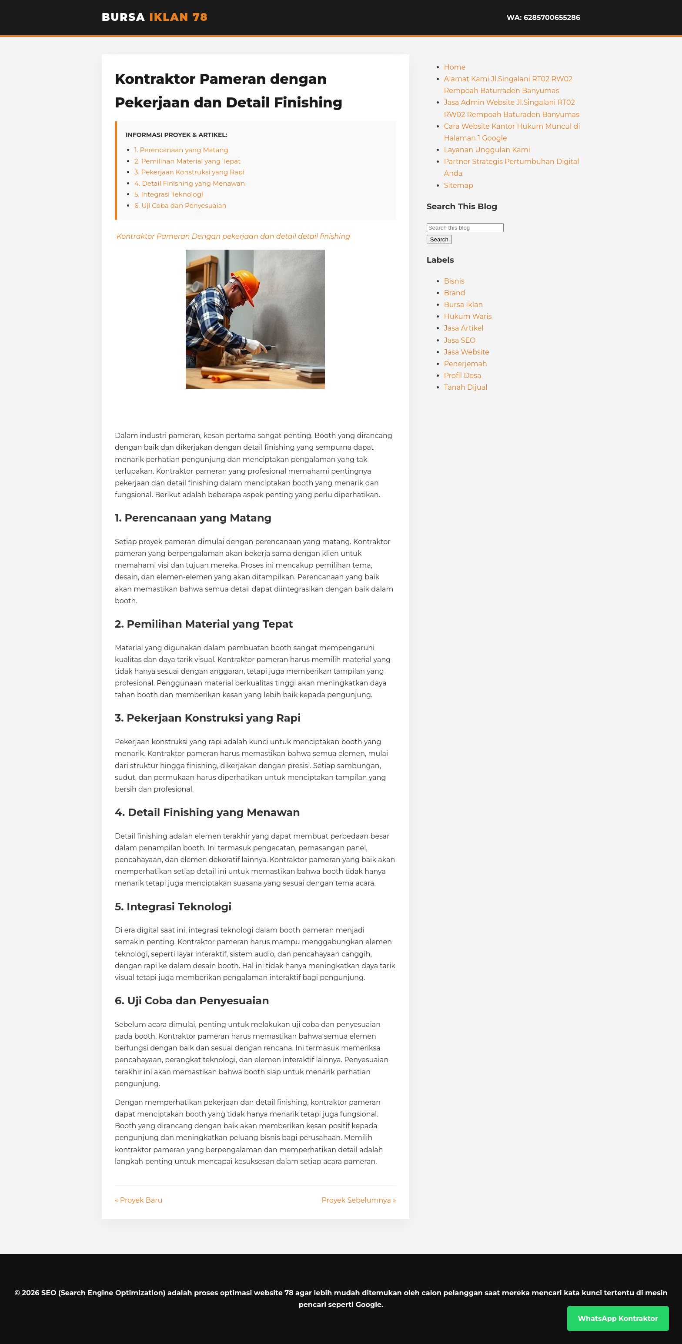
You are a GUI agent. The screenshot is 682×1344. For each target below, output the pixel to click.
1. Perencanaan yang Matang (181, 150)
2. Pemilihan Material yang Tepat (187, 161)
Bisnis (454, 281)
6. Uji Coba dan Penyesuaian (180, 205)
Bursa (155, 17)
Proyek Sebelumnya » (359, 1200)
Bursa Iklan (463, 305)
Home (455, 67)
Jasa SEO (460, 340)
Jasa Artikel (464, 328)
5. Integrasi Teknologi (168, 194)
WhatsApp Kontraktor (618, 1318)
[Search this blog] (465, 227)
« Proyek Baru (139, 1200)
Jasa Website (466, 352)
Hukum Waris (468, 316)
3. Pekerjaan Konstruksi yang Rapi (189, 172)
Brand (454, 293)
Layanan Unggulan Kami (487, 150)
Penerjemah (465, 364)
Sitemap (458, 185)
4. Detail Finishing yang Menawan (189, 183)
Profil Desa (462, 375)
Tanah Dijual (466, 387)
